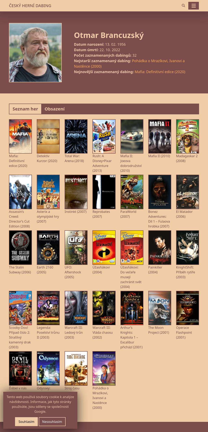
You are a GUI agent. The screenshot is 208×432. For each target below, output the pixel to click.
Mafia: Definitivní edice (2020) (160, 71)
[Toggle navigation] (193, 6)
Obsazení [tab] (54, 109)
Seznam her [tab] (25, 109)
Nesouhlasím (52, 421)
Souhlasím (26, 421)
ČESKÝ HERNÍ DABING (30, 5)
